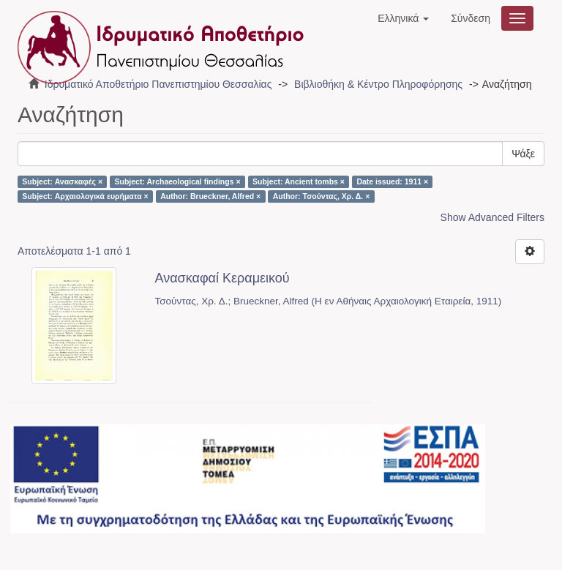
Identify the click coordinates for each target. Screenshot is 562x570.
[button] (403, 18)
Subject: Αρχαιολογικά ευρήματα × (85, 196)
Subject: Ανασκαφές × (62, 181)
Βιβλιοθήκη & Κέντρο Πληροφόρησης (378, 84)
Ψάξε (523, 154)
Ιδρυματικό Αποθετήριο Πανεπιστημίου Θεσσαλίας (158, 84)
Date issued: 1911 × (392, 181)
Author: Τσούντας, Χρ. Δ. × (321, 196)
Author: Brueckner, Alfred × (210, 196)
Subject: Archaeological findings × (178, 181)
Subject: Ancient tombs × (298, 181)
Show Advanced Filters (492, 217)
